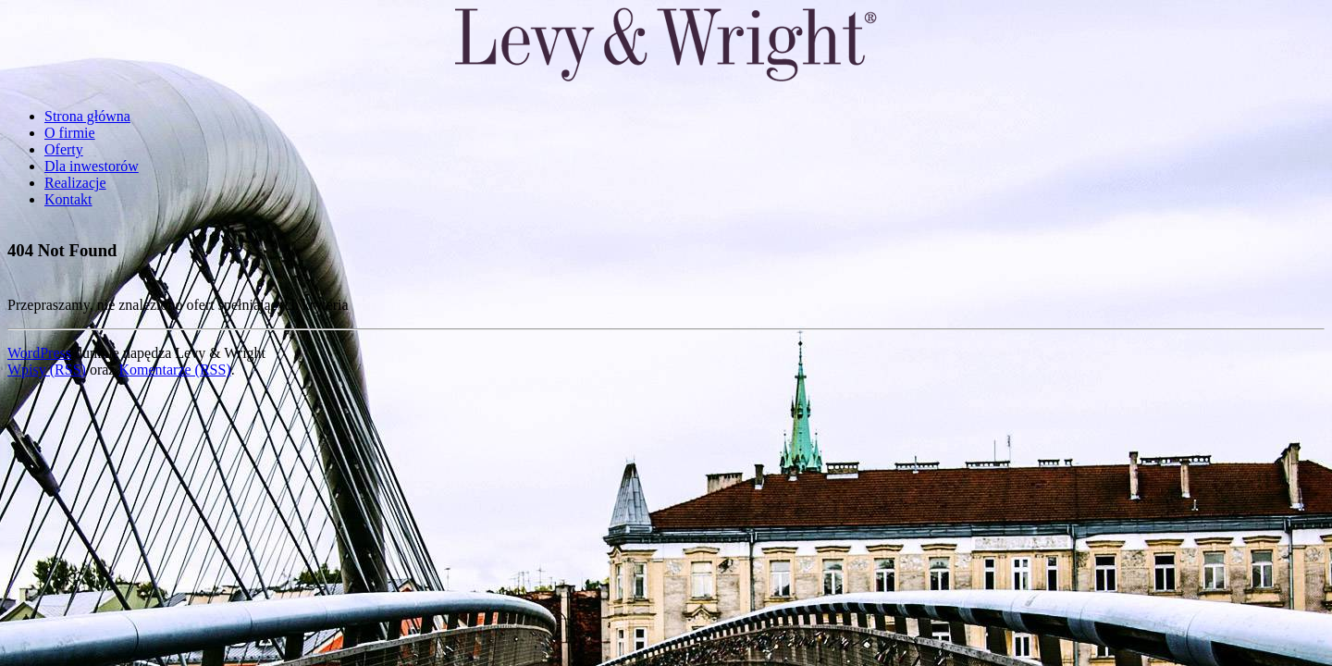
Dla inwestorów (91, 166)
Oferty (63, 149)
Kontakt (68, 199)
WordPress (39, 353)
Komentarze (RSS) (174, 369)
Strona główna (87, 116)
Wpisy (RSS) (46, 369)
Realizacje (75, 183)
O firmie (69, 133)
